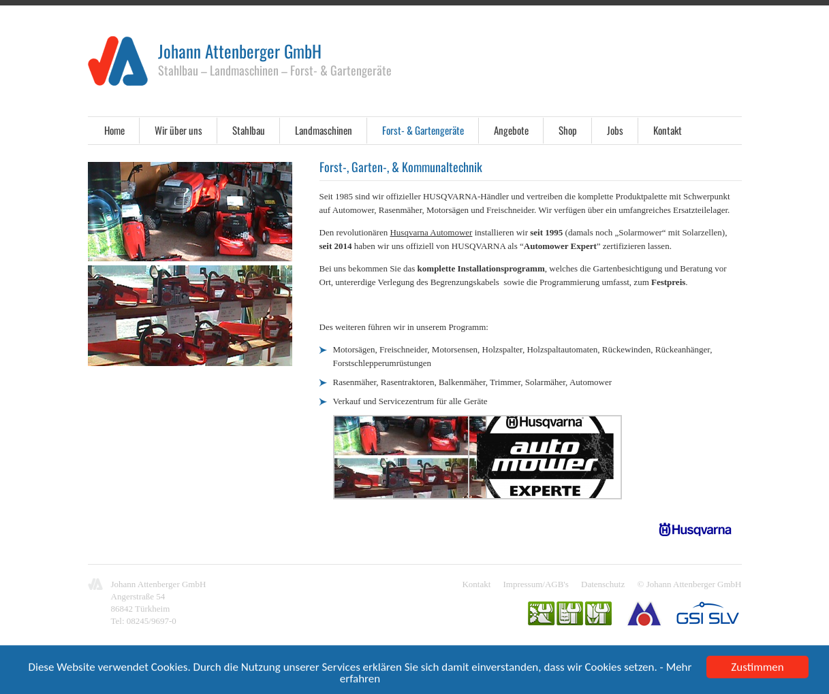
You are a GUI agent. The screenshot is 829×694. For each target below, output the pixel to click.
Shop (568, 129)
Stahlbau (248, 129)
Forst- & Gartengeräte (423, 129)
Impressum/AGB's (536, 584)
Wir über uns (178, 129)
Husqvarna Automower (431, 232)
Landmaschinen (323, 129)
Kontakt (667, 129)
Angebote (511, 129)
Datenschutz (603, 584)
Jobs (615, 129)
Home (114, 129)
